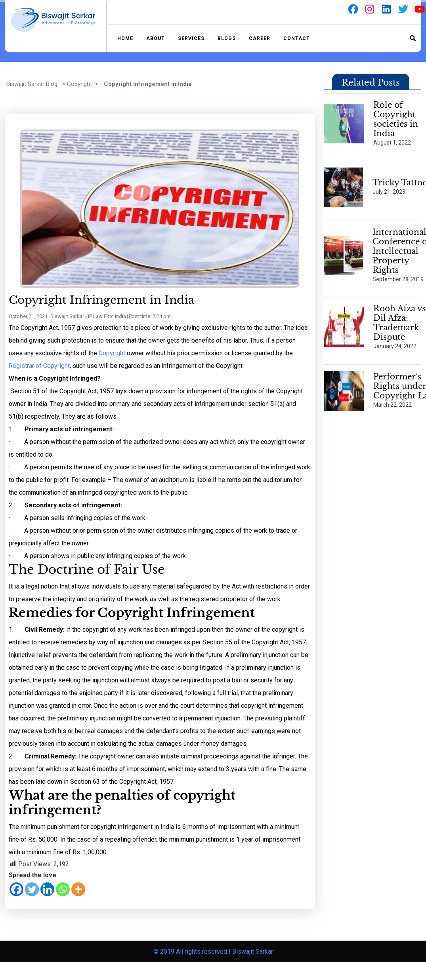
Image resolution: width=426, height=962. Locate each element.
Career (259, 38)
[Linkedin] (47, 889)
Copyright (79, 84)
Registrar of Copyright (39, 366)
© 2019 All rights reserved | (192, 951)
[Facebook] (16, 889)
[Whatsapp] (63, 889)
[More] (78, 889)
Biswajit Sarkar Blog (31, 84)
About (155, 38)
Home (125, 38)
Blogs (227, 38)
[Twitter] (32, 889)
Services (191, 38)
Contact (296, 38)
